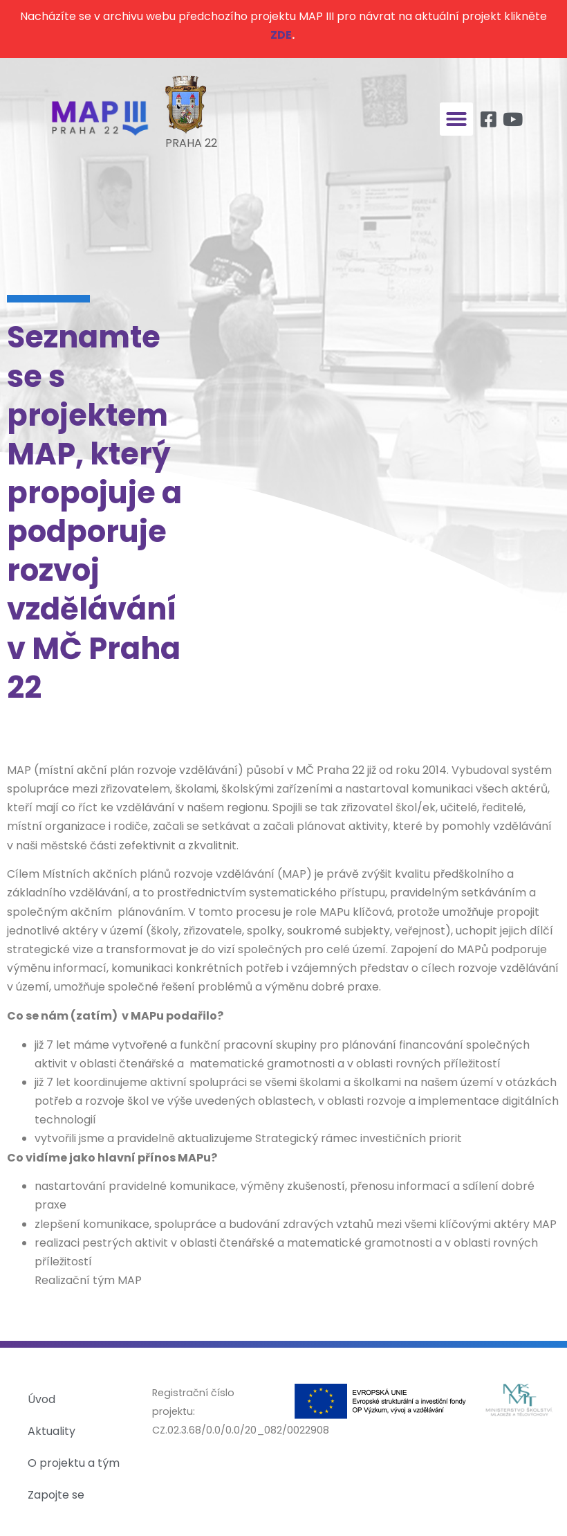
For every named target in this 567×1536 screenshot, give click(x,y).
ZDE (281, 35)
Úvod (41, 1399)
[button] (456, 119)
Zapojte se (56, 1495)
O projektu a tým (74, 1463)
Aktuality (51, 1431)
